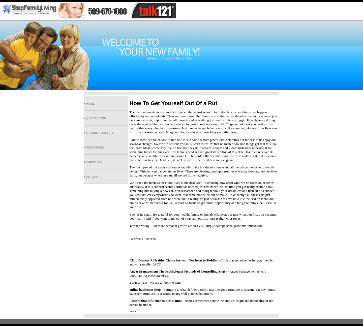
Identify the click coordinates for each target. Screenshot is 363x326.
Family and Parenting (143, 238)
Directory (94, 162)
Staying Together (100, 132)
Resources (95, 147)
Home (90, 103)
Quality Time (96, 118)
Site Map (93, 176)
